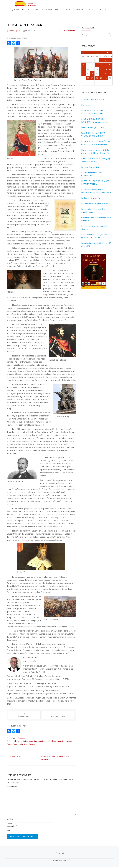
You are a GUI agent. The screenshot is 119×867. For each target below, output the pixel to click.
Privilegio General (28, 739)
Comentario (12, 782)
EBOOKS (79, 10)
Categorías (33, 10)
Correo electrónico (12, 820)
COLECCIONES (67, 10)
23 (106, 68)
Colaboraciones (50, 10)
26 (88, 73)
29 (101, 73)
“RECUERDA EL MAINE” (14, 751)
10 (110, 60)
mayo (97, 47)
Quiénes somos (19, 10)
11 (84, 64)
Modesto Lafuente (56, 736)
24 (110, 68)
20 (92, 68)
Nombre (11, 814)
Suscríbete (101, 10)
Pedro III (16, 739)
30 (106, 73)
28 (97, 73)
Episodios (21, 733)
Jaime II (45, 736)
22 (101, 68)
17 (110, 64)
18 (84, 68)
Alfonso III (20, 736)
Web (8, 825)
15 (101, 64)
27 (92, 73)
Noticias (89, 10)
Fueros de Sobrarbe (33, 736)
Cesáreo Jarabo (15, 26)
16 (106, 64)
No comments (68, 25)
